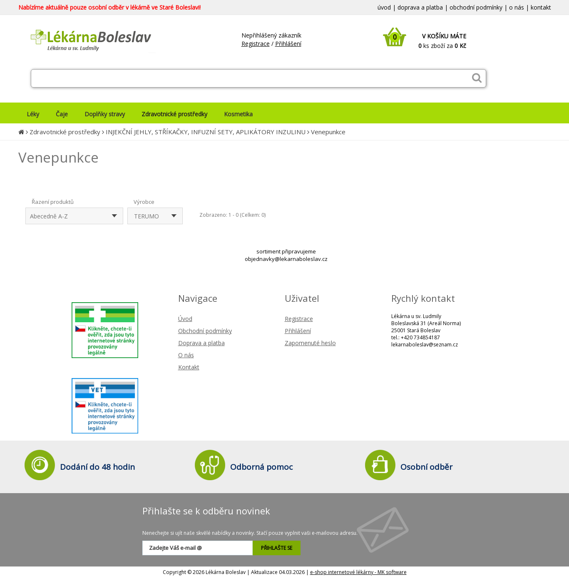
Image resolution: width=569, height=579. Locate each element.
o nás (516, 7)
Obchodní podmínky (205, 331)
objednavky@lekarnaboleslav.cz (286, 259)
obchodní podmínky (476, 7)
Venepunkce (328, 132)
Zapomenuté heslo (310, 343)
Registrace (255, 44)
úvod (384, 7)
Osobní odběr (426, 466)
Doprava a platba (201, 343)
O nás (186, 355)
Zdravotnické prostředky (65, 132)
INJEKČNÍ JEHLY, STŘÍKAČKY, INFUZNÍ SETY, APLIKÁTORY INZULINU (206, 132)
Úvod (185, 319)
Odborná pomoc (261, 466)
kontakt (541, 7)
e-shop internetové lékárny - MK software (358, 572)
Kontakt (188, 367)
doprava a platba (420, 7)
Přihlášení (288, 44)
